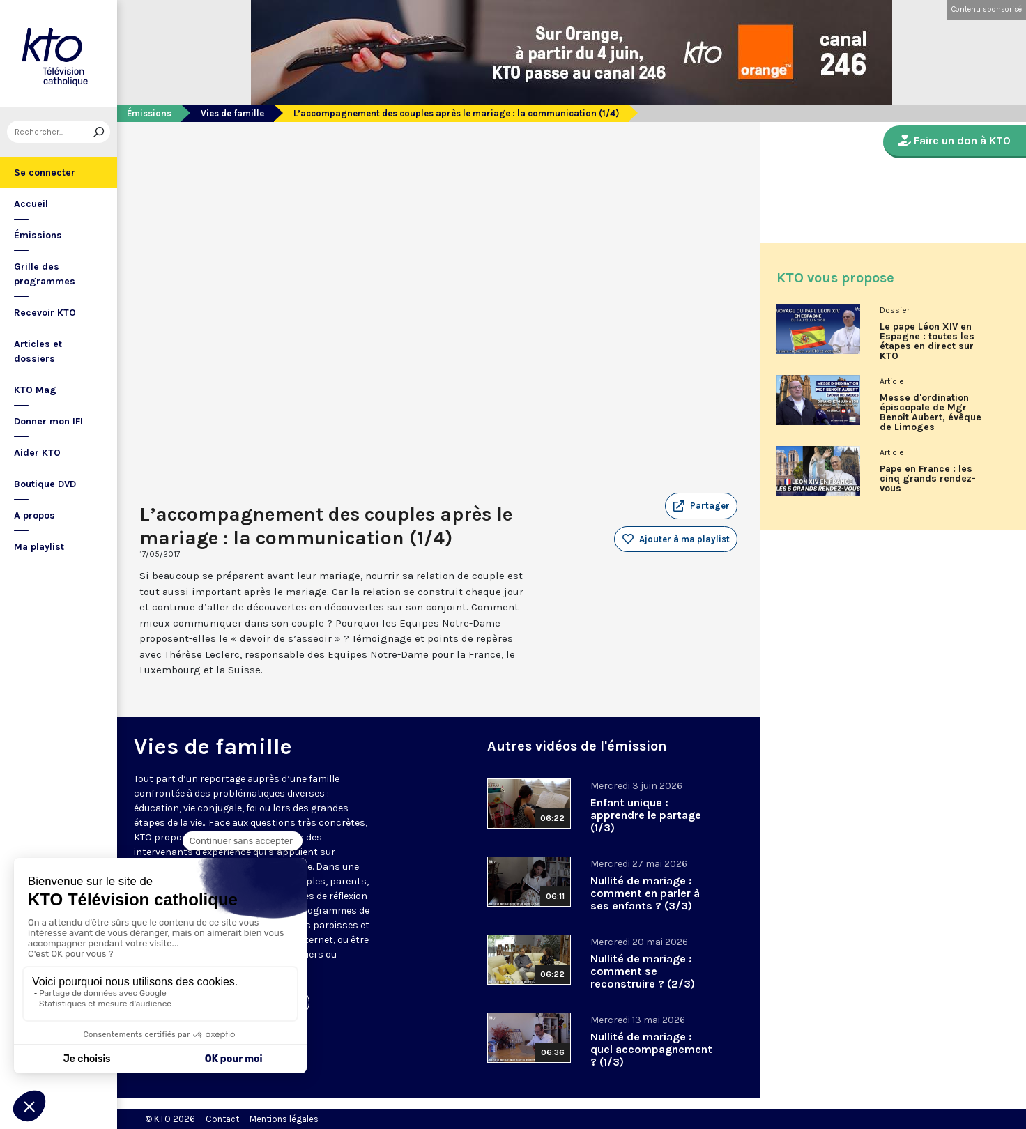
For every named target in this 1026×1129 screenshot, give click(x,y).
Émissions (38, 235)
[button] (701, 506)
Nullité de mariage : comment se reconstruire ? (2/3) (642, 971)
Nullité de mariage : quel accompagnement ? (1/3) (651, 1049)
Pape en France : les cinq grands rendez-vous (928, 478)
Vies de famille (232, 113)
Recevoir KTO (45, 312)
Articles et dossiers (38, 351)
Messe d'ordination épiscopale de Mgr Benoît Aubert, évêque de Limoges (930, 412)
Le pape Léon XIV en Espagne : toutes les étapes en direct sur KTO (927, 341)
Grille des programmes (44, 274)
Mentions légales (284, 1119)
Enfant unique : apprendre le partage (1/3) (645, 815)
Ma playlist (39, 547)
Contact (222, 1119)
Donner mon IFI (48, 421)
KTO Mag (35, 390)
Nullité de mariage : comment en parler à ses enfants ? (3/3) (645, 893)
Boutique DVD (45, 484)
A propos (34, 515)
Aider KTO (37, 453)
